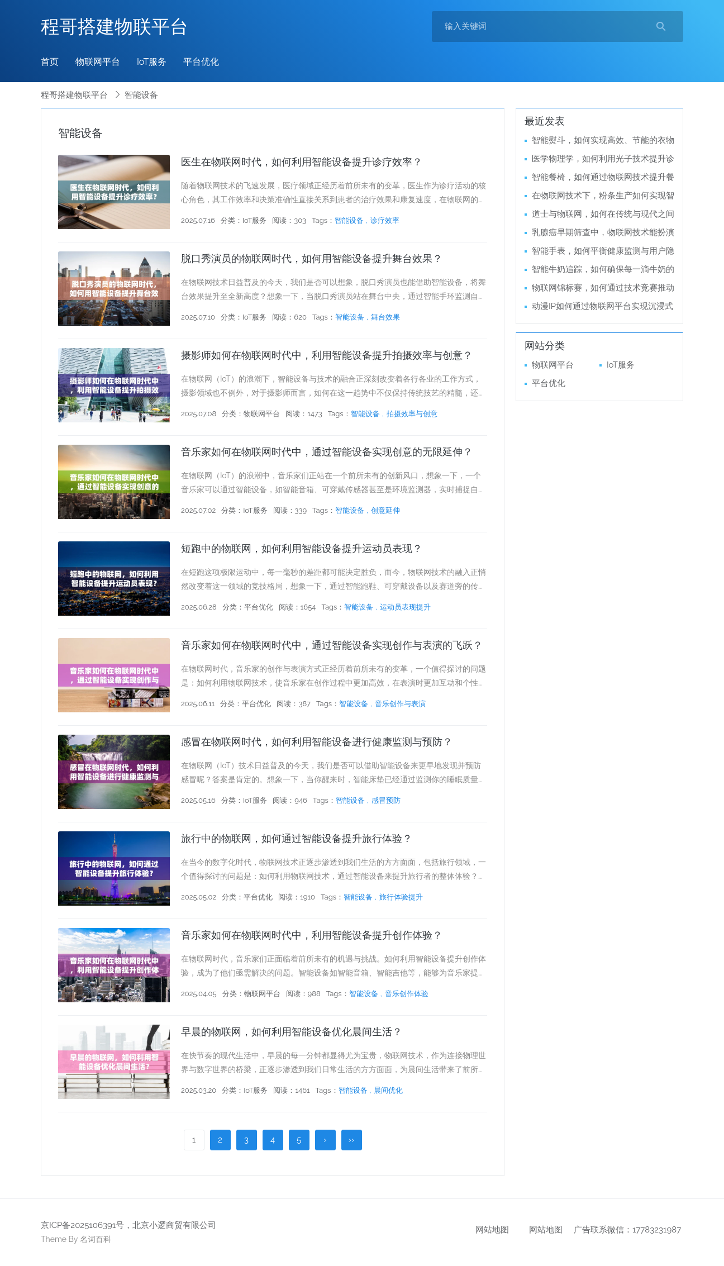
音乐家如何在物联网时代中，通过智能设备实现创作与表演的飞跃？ (332, 645)
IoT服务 (151, 61)
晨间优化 (388, 1090)
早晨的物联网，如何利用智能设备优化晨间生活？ (291, 1031)
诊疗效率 (384, 220)
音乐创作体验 (406, 993)
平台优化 (201, 61)
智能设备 (349, 220)
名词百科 (95, 1239)
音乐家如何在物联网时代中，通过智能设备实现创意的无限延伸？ (327, 452)
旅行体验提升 (401, 897)
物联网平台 (97, 61)
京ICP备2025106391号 (82, 1225)
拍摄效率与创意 (412, 414)
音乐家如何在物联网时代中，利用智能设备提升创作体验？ (311, 935)
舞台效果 (385, 317)
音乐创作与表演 (400, 703)
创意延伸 (385, 510)
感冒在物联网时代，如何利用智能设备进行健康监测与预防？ (317, 742)
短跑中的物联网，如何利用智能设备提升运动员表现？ (301, 548)
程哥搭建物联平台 (114, 26)
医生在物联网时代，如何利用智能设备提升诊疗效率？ (301, 162)
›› (352, 1140)
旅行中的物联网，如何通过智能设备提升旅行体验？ (296, 838)
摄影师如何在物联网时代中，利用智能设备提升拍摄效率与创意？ (327, 355)
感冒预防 (386, 800)
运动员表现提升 (405, 607)
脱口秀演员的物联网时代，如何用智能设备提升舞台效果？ (311, 258)
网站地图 (492, 1230)
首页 (50, 61)
